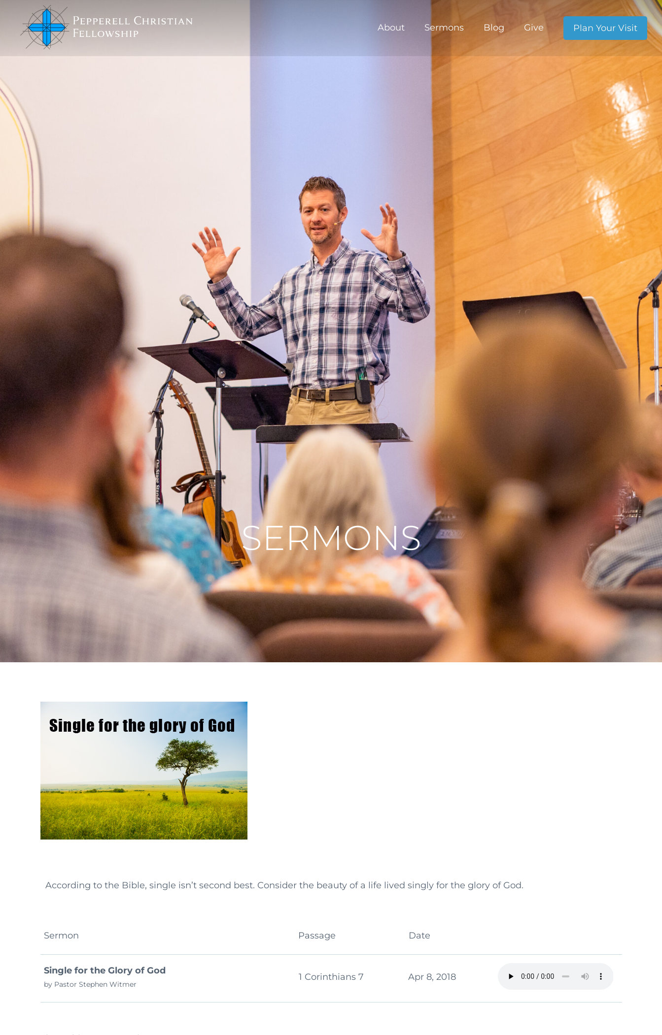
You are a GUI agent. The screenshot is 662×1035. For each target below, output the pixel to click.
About (391, 27)
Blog (494, 27)
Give (534, 27)
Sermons (444, 27)
